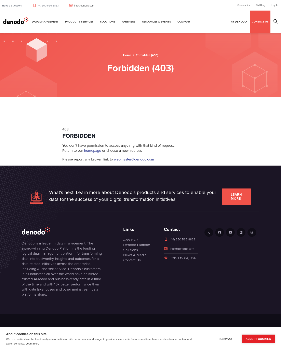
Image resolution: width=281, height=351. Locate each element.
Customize (225, 338)
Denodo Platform (136, 245)
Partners (128, 21)
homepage (92, 150)
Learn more (236, 196)
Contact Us (132, 260)
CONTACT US (260, 21)
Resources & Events (156, 21)
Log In (274, 5)
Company (184, 21)
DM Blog (260, 5)
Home (127, 55)
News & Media (134, 255)
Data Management (45, 21)
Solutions (107, 21)
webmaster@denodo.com (134, 159)
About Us (130, 239)
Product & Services (79, 21)
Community (243, 5)
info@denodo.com (84, 6)
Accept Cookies (258, 338)
